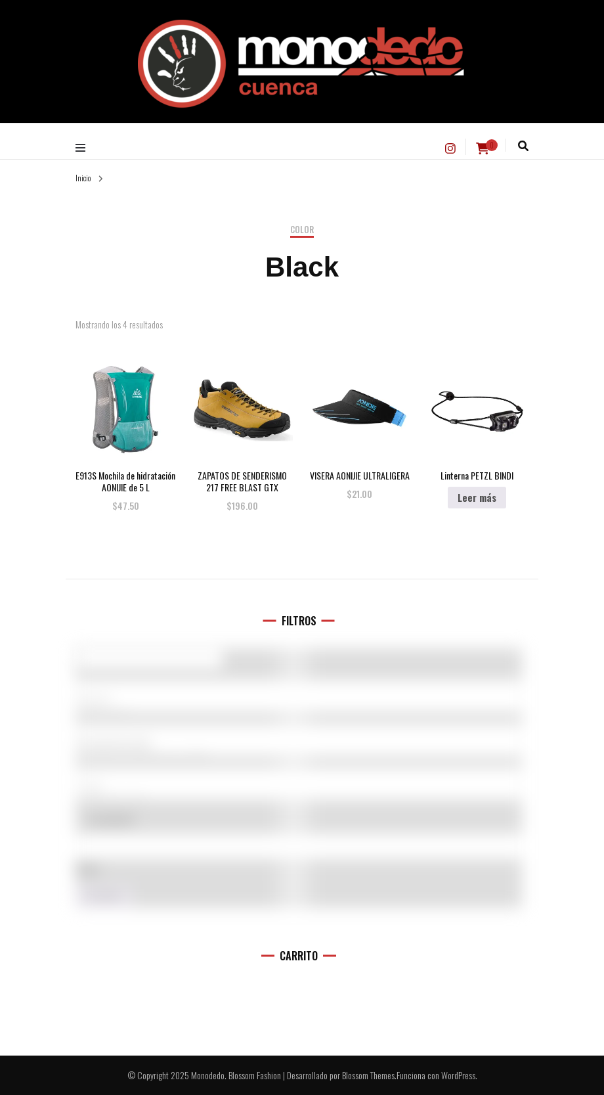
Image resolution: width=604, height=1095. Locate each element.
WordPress (458, 1075)
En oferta (111, 819)
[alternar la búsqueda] (523, 146)
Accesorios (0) (298, 744)
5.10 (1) (298, 700)
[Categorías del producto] (299, 740)
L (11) (298, 787)
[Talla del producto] (299, 783)
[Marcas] (299, 696)
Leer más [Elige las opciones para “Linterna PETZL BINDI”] (477, 497)
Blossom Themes (368, 1075)
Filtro (103, 897)
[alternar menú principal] (84, 147)
